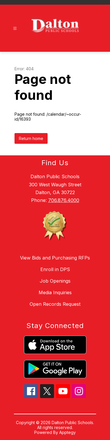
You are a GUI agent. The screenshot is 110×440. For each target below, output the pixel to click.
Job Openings (55, 281)
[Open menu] (15, 28)
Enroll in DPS (55, 269)
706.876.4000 (63, 200)
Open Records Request (55, 304)
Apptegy (67, 432)
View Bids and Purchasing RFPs (55, 258)
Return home (31, 138)
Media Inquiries (55, 292)
